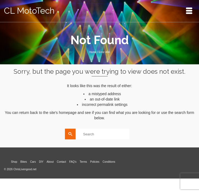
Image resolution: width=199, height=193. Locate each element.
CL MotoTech (29, 11)
